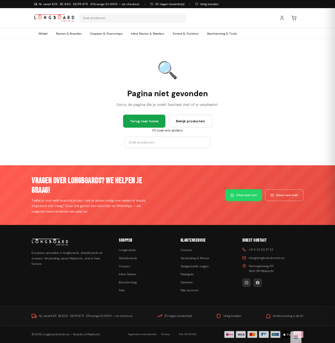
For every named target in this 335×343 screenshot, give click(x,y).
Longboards (127, 250)
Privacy (165, 334)
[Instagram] (246, 282)
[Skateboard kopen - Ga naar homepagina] (54, 18)
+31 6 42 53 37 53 (261, 249)
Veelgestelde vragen (195, 266)
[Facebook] (257, 282)
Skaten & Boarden (69, 33)
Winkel (42, 33)
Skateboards (128, 258)
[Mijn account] (284, 18)
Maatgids (187, 274)
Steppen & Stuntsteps (106, 33)
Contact (186, 250)
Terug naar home (144, 121)
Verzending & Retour (195, 258)
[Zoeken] (181, 18)
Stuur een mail (284, 195)
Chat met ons (244, 195)
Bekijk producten (190, 121)
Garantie (187, 282)
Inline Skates (127, 274)
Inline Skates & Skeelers (147, 33)
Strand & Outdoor (186, 33)
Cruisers (124, 266)
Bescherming (128, 282)
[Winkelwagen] (296, 18)
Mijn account (190, 290)
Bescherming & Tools (222, 33)
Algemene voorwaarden (142, 334)
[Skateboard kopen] (70, 242)
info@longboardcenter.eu (267, 258)
